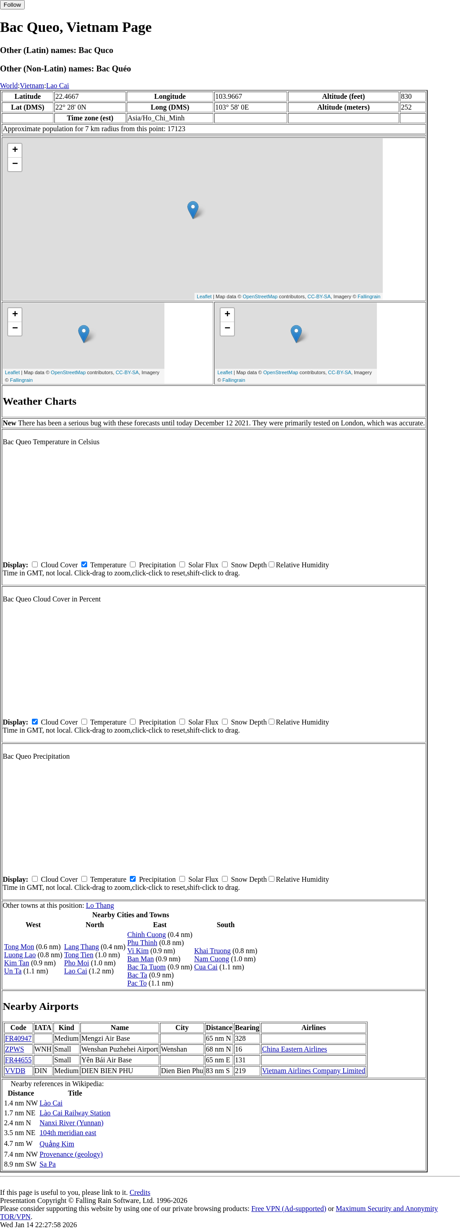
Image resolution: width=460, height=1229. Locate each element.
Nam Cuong (211, 959)
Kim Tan (16, 963)
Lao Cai (57, 85)
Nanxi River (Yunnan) (71, 1123)
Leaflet (204, 296)
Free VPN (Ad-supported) (288, 1208)
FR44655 (18, 1060)
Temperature (108, 565)
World (9, 85)
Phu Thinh (142, 942)
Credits (139, 1192)
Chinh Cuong (146, 934)
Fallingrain (369, 296)
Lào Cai (51, 1103)
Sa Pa (48, 1164)
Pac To (136, 983)
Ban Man (140, 959)
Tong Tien (78, 955)
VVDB (15, 1070)
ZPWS (14, 1049)
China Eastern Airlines (294, 1049)
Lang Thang (81, 946)
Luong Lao (20, 955)
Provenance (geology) (71, 1154)
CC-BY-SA (319, 296)
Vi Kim (137, 951)
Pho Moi (76, 963)
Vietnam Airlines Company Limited (313, 1070)
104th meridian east (68, 1132)
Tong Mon (19, 946)
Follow (12, 4)
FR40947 (18, 1038)
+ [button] (15, 150)
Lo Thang (100, 905)
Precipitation (157, 565)
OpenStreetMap (260, 296)
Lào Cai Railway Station (75, 1113)
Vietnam (32, 85)
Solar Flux (203, 565)
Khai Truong (212, 951)
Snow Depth (249, 565)
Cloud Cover (59, 565)
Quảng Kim (57, 1144)
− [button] (15, 164)
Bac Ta (137, 975)
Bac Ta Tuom (146, 967)
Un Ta (13, 971)
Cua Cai (205, 967)
